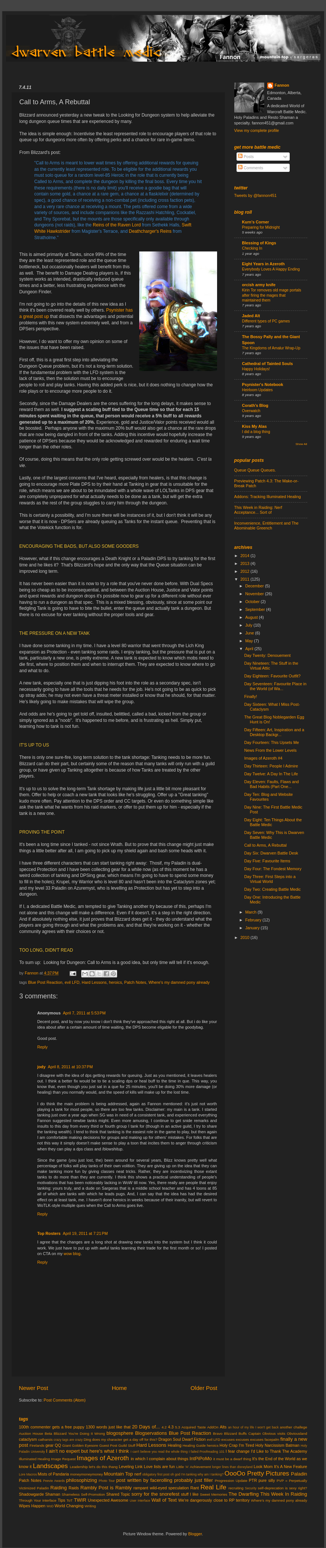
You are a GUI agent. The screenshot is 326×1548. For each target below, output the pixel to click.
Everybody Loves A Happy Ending (271, 269)
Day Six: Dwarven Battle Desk (271, 853)
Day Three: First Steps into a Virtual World (269, 879)
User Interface (140, 1500)
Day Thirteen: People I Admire (271, 766)
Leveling (126, 1466)
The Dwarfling (244, 1494)
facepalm (272, 1439)
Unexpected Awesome (108, 1500)
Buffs (242, 1433)
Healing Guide (194, 1445)
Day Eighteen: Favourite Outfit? (272, 676)
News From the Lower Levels (270, 750)
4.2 (164, 1427)
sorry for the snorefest (155, 1494)
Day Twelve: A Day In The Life (271, 774)
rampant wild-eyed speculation (161, 1488)
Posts (246, 156)
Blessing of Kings (259, 243)
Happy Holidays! (256, 369)
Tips (61, 1500)
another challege (293, 1427)
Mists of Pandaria (53, 1474)
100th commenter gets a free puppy (52, 1427)
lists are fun (164, 1466)
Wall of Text (164, 1500)
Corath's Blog (255, 405)
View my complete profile (256, 130)
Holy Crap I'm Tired (237, 1445)
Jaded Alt (251, 315)
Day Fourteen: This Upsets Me (271, 742)
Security (250, 1488)
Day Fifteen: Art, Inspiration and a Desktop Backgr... (274, 732)
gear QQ (53, 1445)
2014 (245, 555)
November (255, 593)
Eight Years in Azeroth (263, 264)
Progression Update (231, 1481)
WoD (50, 1506)
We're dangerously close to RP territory (214, 1500)
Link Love (144, 1466)
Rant (195, 1488)
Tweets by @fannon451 (255, 195)
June (250, 633)
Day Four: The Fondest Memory (272, 868)
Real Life (213, 1487)
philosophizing (81, 1480)
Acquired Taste (194, 1427)
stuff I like (190, 1494)
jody (41, 1067)
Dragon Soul (169, 1439)
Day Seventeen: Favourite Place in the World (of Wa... (275, 686)
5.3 (177, 1427)
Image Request (63, 1459)
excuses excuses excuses (242, 1439)
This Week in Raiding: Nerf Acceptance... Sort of (258, 510)
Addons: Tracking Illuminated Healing (267, 496)
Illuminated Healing (34, 1459)
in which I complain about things (159, 1458)
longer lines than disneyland (232, 1467)
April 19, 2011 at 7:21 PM (85, 1233)
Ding (87, 1439)
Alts (223, 1427)
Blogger (195, 1534)
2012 (245, 571)
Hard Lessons (94, 982)
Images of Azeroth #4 (263, 758)
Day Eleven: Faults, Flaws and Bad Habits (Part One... (271, 784)
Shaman (52, 1494)
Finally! (250, 696)
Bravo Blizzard (225, 1433)
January (253, 928)
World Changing (69, 1506)
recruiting (235, 1488)
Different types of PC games (266, 321)
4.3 (171, 1427)
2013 (245, 563)
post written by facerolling (144, 1480)
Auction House (31, 1433)
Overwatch (251, 411)
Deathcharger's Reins (150, 231)
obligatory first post (155, 1474)
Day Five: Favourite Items (267, 861)
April (250, 648)
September (255, 609)
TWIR (80, 1500)
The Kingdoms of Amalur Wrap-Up (271, 348)
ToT (70, 1500)
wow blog (72, 1253)
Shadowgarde (31, 1494)
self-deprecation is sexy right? (282, 1488)
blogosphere (120, 1433)
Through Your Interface (38, 1500)
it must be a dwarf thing (232, 1459)
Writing (90, 1506)
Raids (73, 1488)
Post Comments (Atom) (65, 1400)
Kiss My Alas (254, 426)
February (253, 920)
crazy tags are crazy (68, 1440)
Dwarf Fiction (194, 1439)
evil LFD (72, 982)
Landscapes (50, 1466)
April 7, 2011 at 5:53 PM (84, 1013)
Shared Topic (118, 1494)
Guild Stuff (126, 1445)
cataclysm (28, 1439)
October (253, 601)
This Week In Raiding (284, 1494)
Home (119, 1388)
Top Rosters (49, 1233)
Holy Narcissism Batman (277, 1445)
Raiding (59, 1487)
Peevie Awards (54, 1481)
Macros (31, 1474)
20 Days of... (146, 1427)
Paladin (299, 1474)
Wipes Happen (32, 1506)
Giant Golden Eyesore (80, 1445)
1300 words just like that (108, 1427)
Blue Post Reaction (45, 982)
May (249, 641)
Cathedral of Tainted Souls (267, 363)
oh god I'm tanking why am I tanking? (196, 1474)
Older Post (204, 1388)
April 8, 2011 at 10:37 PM (70, 1067)
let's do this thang (103, 1467)
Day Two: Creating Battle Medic (272, 889)
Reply (42, 1047)
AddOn (212, 1427)
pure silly (267, 1480)
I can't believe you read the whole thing (159, 1451)
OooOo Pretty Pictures (257, 1473)
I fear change (238, 1451)
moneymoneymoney (86, 1474)
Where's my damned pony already (179, 982)
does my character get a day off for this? (124, 1439)
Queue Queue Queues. (255, 470)
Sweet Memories (213, 1494)
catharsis (45, 1439)
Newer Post (33, 1388)
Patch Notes (135, 982)
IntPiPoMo (200, 1458)
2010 (245, 937)
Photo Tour (107, 1481)
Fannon (282, 85)
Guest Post (108, 1445)
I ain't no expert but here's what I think (87, 1451)
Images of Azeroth (103, 1458)
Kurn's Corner (255, 222)
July (249, 625)
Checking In (252, 248)
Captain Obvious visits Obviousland (277, 1433)
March (251, 912)
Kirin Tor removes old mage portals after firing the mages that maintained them (271, 295)
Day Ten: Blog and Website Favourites (268, 796)
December (255, 586)
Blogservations (151, 1433)
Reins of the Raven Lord (117, 225)
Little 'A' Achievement (193, 1467)
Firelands (37, 1445)
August (252, 617)
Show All (301, 444)
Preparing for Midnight (261, 227)
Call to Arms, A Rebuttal (265, 845)
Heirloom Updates (257, 390)
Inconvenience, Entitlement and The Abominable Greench (266, 525)
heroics (115, 982)
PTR (253, 1480)
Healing (175, 1445)
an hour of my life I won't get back (253, 1427)
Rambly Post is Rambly (106, 1487)
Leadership (79, 1467)
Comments (250, 168)
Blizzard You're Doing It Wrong (79, 1433)
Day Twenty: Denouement (267, 655)
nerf (137, 1474)
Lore (22, 1474)
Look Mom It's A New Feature (280, 1466)
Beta (48, 1433)
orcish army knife (258, 284)
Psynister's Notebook (262, 384)
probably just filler (193, 1480)
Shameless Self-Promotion (83, 1494)
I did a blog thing (256, 432)
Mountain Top (118, 1474)
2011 (245, 579)
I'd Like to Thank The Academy (279, 1451)
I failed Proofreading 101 (207, 1451)
